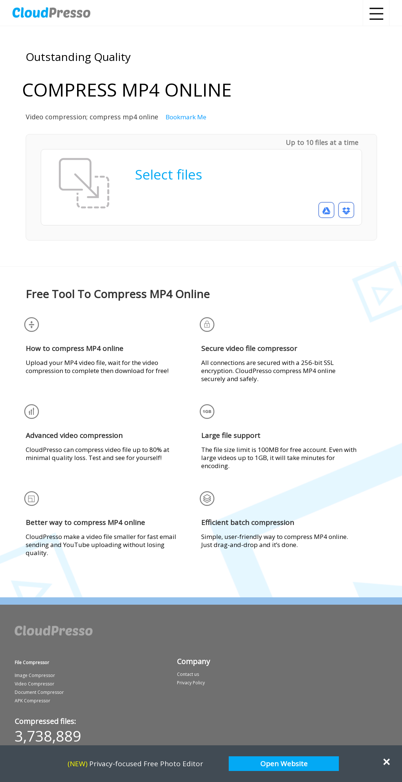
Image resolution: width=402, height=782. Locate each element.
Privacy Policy (191, 683)
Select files (168, 174)
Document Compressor (39, 692)
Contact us (188, 674)
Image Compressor (35, 675)
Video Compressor (34, 684)
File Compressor (32, 662)
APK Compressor (32, 701)
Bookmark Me (186, 117)
